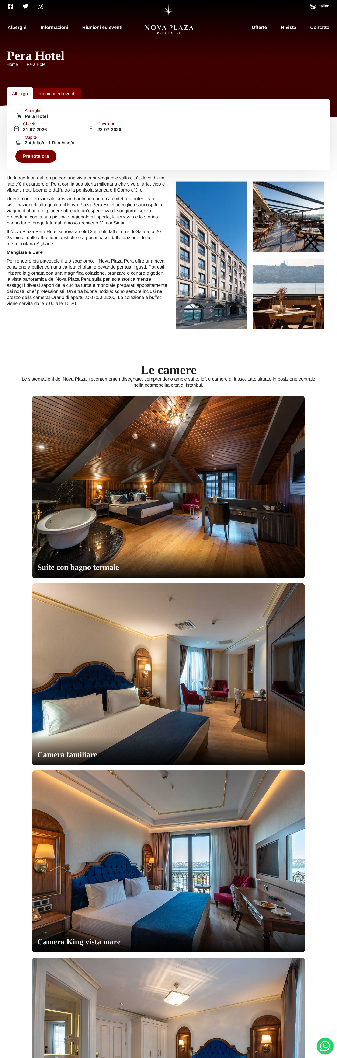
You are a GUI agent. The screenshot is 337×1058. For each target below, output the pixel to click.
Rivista (288, 27)
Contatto (319, 27)
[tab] (23, 87)
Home (14, 1021)
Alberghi (17, 27)
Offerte (259, 27)
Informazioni (54, 27)
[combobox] (51, 110)
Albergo (23, 87)
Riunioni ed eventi (102, 27)
